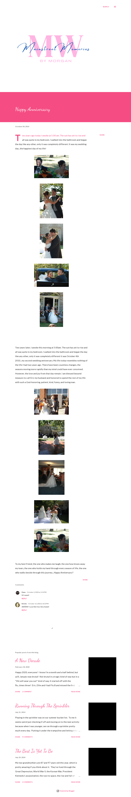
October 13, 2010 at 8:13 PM (38, 604)
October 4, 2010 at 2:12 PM (36, 592)
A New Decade (27, 660)
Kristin (24, 604)
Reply (24, 598)
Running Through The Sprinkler (42, 706)
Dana (23, 592)
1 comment (27, 692)
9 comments (27, 737)
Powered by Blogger (66, 791)
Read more (75, 692)
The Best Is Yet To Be (34, 751)
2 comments (27, 782)
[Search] (106, 7)
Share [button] (102, 135)
